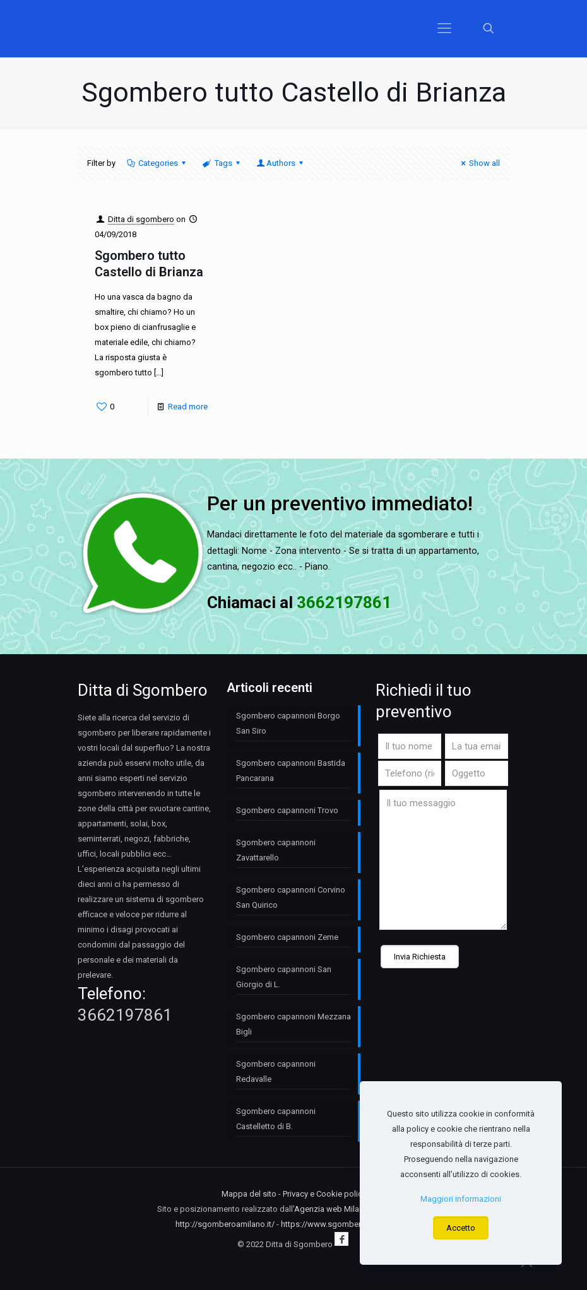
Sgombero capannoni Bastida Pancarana (290, 770)
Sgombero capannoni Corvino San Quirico (290, 897)
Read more (188, 406)
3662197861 (125, 1015)
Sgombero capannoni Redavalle (276, 1071)
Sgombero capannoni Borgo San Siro (288, 723)
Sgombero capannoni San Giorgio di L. (283, 977)
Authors (281, 163)
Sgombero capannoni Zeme (287, 937)
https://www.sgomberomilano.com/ (346, 1224)
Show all (479, 163)
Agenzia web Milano (331, 1209)
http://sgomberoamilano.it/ (225, 1224)
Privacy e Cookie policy (324, 1194)
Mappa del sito (249, 1194)
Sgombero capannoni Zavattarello (276, 850)
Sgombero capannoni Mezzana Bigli (293, 1024)
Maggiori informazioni (460, 1199)
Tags (222, 163)
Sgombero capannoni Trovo (287, 810)
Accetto (460, 1228)
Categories (157, 163)
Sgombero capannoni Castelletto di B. (276, 1118)
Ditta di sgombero (141, 219)
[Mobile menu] (444, 28)
